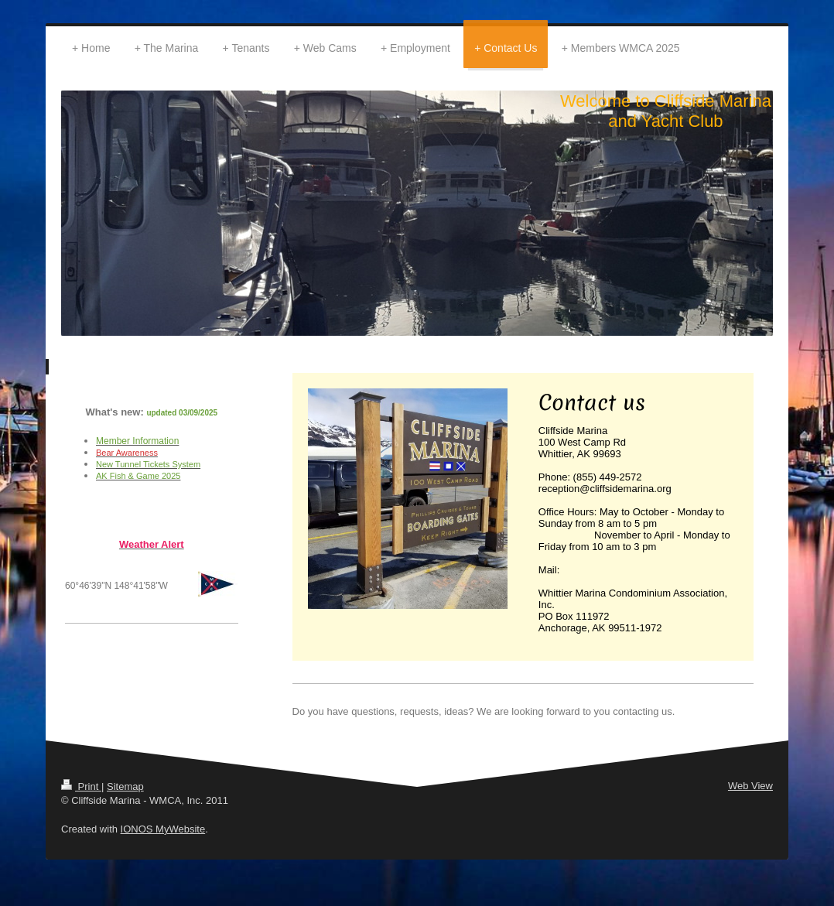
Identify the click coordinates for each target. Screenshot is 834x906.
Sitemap (125, 786)
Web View (750, 785)
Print (81, 786)
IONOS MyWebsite (163, 829)
